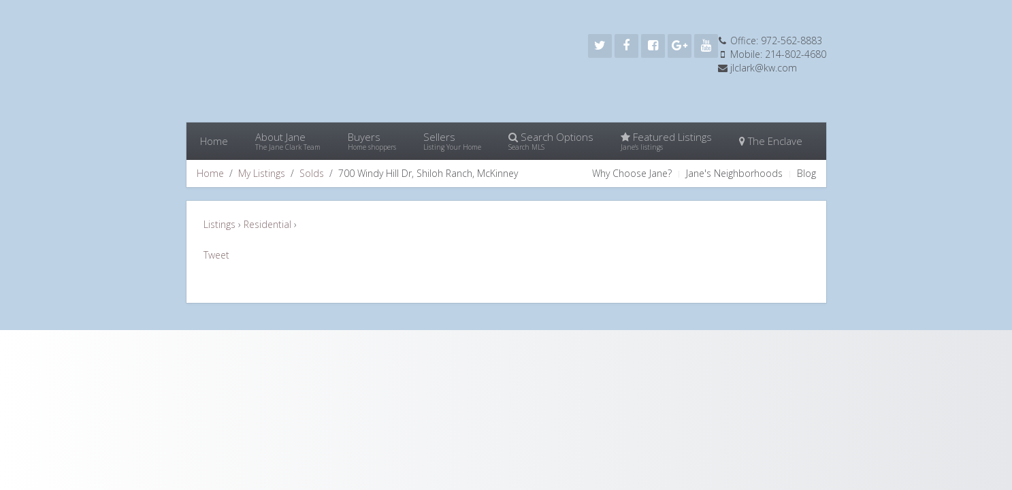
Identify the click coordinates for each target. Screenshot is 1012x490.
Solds (311, 173)
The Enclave (770, 141)
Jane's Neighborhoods (734, 173)
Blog (806, 173)
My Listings (261, 173)
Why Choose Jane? (632, 173)
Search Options (550, 141)
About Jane (288, 141)
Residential (269, 224)
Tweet (216, 254)
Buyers (372, 141)
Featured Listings (666, 141)
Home (214, 141)
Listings (220, 224)
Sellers (452, 141)
